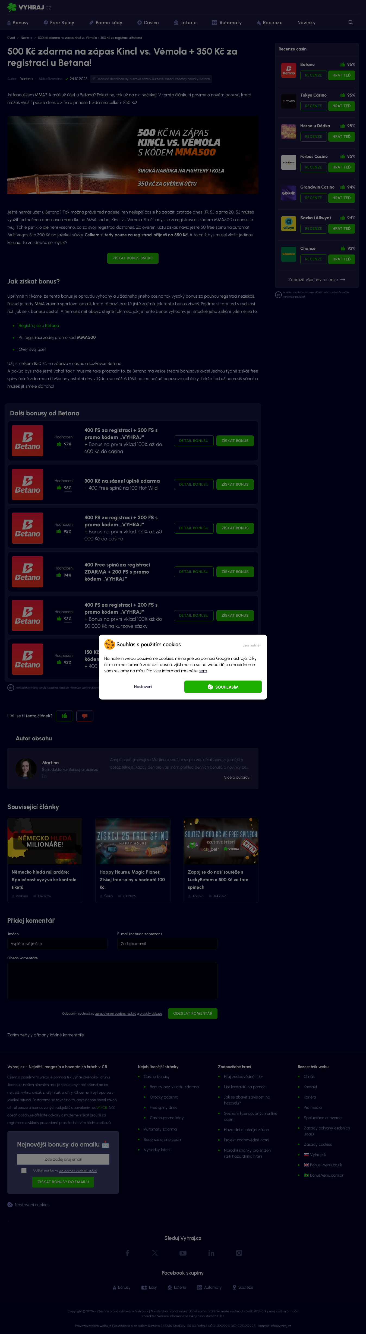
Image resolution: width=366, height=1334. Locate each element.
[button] (251, 644)
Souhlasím (227, 686)
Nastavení (143, 686)
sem (203, 670)
